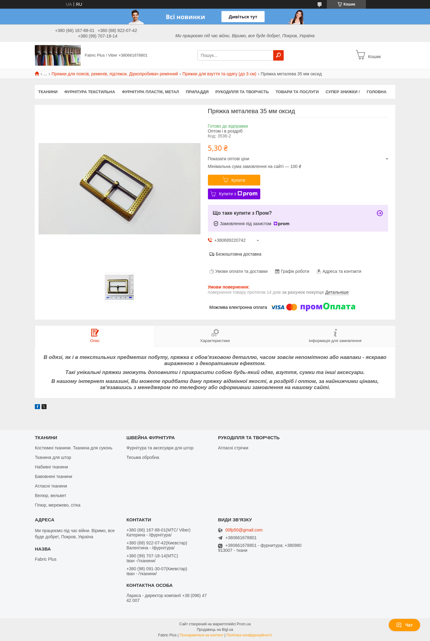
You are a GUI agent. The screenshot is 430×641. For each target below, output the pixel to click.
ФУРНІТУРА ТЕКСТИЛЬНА (89, 92)
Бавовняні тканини (53, 476)
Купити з (238, 194)
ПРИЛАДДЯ (197, 92)
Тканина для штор (53, 457)
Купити (238, 180)
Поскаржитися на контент (201, 635)
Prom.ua (244, 624)
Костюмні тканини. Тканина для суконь (73, 447)
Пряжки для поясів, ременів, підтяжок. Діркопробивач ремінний (115, 73)
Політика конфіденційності (249, 635)
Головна (376, 92)
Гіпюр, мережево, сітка (57, 505)
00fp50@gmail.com (244, 530)
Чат (404, 625)
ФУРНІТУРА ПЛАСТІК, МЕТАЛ (150, 92)
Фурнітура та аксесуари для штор (159, 447)
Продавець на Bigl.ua (215, 629)
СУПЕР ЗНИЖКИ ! (343, 92)
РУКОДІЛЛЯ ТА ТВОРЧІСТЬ (242, 92)
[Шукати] (278, 55)
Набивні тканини (51, 466)
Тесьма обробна (142, 457)
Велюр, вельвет (50, 495)
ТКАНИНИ (48, 92)
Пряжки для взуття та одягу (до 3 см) (219, 73)
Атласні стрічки (233, 447)
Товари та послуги (297, 92)
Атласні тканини (51, 486)
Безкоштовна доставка (239, 254)
